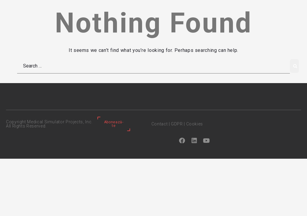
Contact (159, 124)
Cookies (194, 124)
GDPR (177, 124)
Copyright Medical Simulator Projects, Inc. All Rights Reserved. (49, 123)
